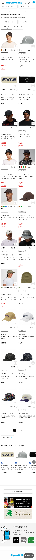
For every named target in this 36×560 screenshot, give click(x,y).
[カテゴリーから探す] (27, 6)
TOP (2, 11)
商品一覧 (6, 27)
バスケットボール (9, 11)
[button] (34, 462)
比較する (12, 50)
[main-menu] (2, 2)
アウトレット (18, 27)
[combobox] (9, 6)
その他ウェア (26, 11)
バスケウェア (18, 11)
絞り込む (10, 22)
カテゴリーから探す (18, 491)
